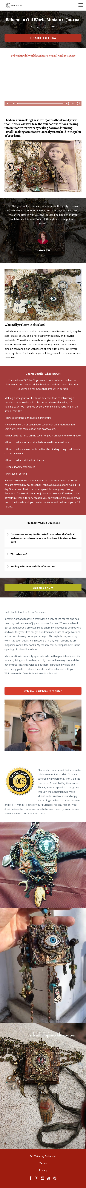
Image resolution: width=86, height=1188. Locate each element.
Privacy (43, 1170)
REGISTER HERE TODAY (43, 38)
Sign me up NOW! (43, 587)
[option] (43, 230)
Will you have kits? (19, 554)
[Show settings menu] (73, 103)
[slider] (40, 103)
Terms (43, 1163)
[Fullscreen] (79, 103)
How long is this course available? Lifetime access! (33, 566)
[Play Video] (7, 103)
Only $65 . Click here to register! (43, 691)
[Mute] (67, 103)
